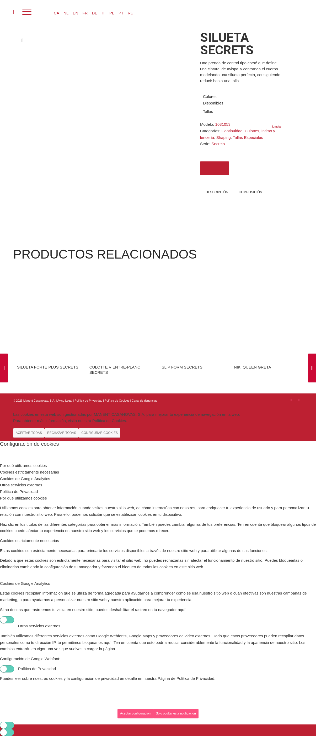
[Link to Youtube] (299, 400)
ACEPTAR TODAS (29, 433)
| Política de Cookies (116, 400)
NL (65, 13)
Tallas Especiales (248, 137)
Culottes (252, 131)
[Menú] (27, 11)
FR (85, 13)
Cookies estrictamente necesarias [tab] (29, 472)
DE (95, 13)
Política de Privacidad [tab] (19, 491)
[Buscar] (14, 11)
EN (75, 13)
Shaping (223, 137)
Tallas (208, 111)
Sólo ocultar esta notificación (176, 713)
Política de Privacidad (88, 400)
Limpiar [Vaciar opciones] (277, 126)
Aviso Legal (64, 400)
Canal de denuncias (144, 400)
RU (130, 13)
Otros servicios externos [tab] (21, 485)
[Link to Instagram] (291, 400)
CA (56, 13)
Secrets (218, 143)
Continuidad (232, 131)
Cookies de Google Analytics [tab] (25, 478)
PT (121, 13)
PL (111, 13)
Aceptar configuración (135, 713)
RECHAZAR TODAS (61, 433)
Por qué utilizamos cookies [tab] (23, 465)
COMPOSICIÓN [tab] (250, 192)
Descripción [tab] (217, 192)
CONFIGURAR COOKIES (99, 433)
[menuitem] (14, 11)
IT (103, 13)
